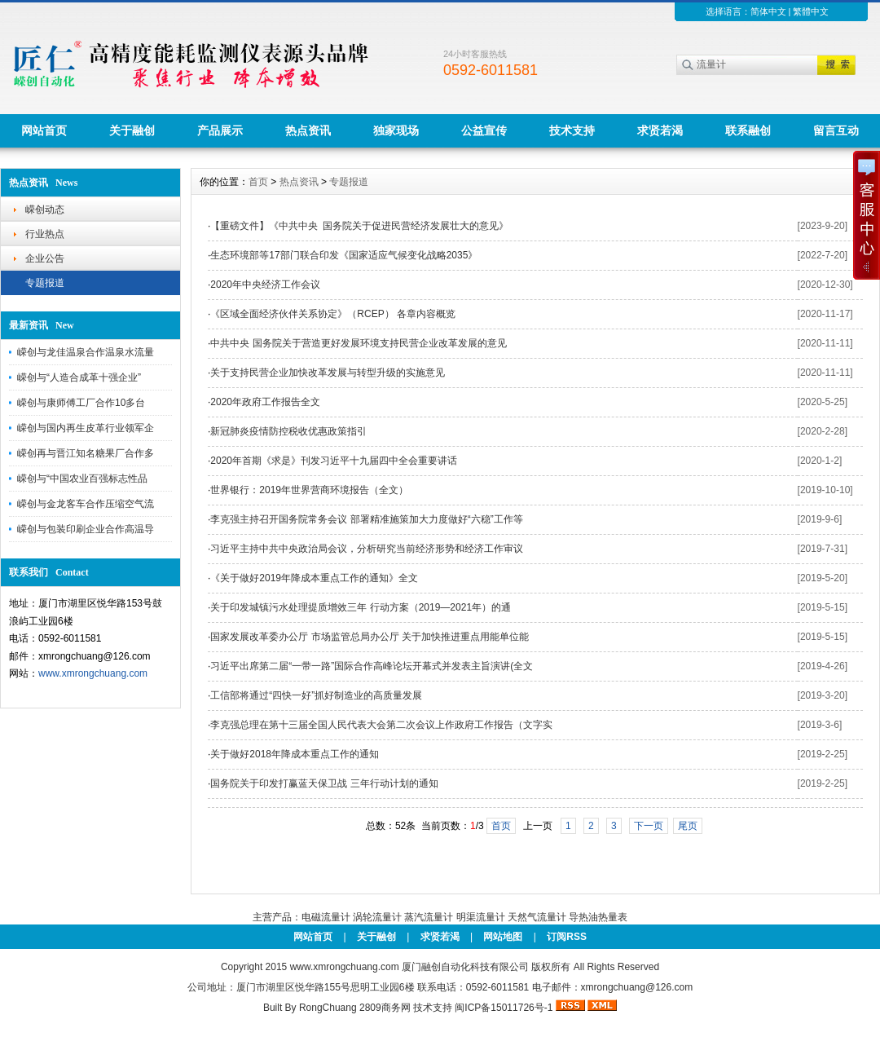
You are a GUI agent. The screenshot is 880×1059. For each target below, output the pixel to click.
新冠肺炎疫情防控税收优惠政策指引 (288, 431)
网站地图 (502, 936)
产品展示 (220, 130)
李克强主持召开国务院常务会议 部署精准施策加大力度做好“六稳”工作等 (366, 519)
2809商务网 (385, 1007)
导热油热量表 (598, 917)
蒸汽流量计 (428, 917)
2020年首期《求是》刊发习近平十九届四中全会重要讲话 (333, 460)
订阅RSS (567, 936)
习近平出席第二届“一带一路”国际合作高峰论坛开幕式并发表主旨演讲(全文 (371, 666)
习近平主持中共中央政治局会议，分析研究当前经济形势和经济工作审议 (366, 548)
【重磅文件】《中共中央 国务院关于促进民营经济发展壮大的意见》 (359, 226)
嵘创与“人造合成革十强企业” (79, 377)
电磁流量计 (325, 917)
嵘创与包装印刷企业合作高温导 (85, 529)
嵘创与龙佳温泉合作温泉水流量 (85, 352)
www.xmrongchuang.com (92, 673)
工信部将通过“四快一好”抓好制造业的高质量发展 (316, 695)
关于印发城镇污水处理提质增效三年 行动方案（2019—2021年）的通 (360, 607)
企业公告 (44, 258)
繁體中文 (811, 11)
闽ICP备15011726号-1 (503, 1007)
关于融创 (132, 130)
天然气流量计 (537, 917)
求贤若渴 (660, 130)
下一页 (648, 826)
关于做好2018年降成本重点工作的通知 (294, 754)
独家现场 (396, 130)
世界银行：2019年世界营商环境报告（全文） (309, 490)
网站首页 (44, 130)
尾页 (687, 826)
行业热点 (44, 234)
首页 (258, 182)
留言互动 (836, 130)
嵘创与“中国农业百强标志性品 (82, 478)
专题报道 (44, 283)
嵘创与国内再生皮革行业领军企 (85, 428)
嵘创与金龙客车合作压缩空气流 (85, 504)
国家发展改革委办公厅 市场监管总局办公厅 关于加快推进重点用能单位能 (369, 636)
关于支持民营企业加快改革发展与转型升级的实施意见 (327, 372)
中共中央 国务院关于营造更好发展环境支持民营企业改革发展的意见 (358, 343)
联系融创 (748, 130)
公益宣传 (484, 130)
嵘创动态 (44, 209)
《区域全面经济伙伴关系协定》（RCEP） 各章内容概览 (332, 314)
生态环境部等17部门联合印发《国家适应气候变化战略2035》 (343, 255)
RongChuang (328, 1007)
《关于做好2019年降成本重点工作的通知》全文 (314, 578)
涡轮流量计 (377, 917)
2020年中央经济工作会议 (265, 284)
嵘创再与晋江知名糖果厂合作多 (85, 453)
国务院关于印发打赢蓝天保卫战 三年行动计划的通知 (324, 783)
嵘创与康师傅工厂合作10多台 (81, 402)
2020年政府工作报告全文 (265, 402)
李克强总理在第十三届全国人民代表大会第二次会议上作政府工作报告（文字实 (381, 724)
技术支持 (572, 130)
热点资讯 (308, 130)
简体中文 (768, 11)
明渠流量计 (480, 917)
